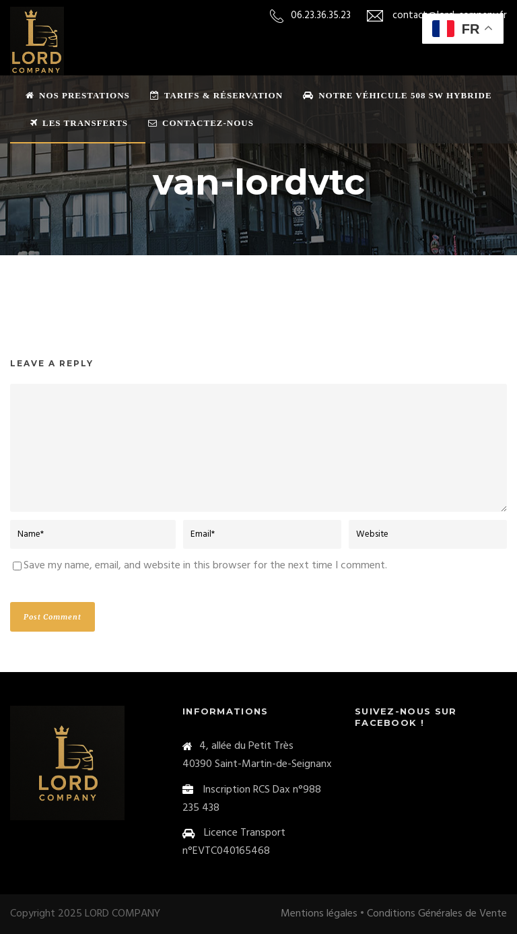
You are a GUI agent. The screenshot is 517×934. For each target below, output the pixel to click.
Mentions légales (319, 914)
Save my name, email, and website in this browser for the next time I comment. (205, 565)
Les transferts (79, 123)
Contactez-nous (201, 123)
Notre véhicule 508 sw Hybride (397, 95)
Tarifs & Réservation (216, 95)
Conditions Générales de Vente (437, 914)
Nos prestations (78, 95)
